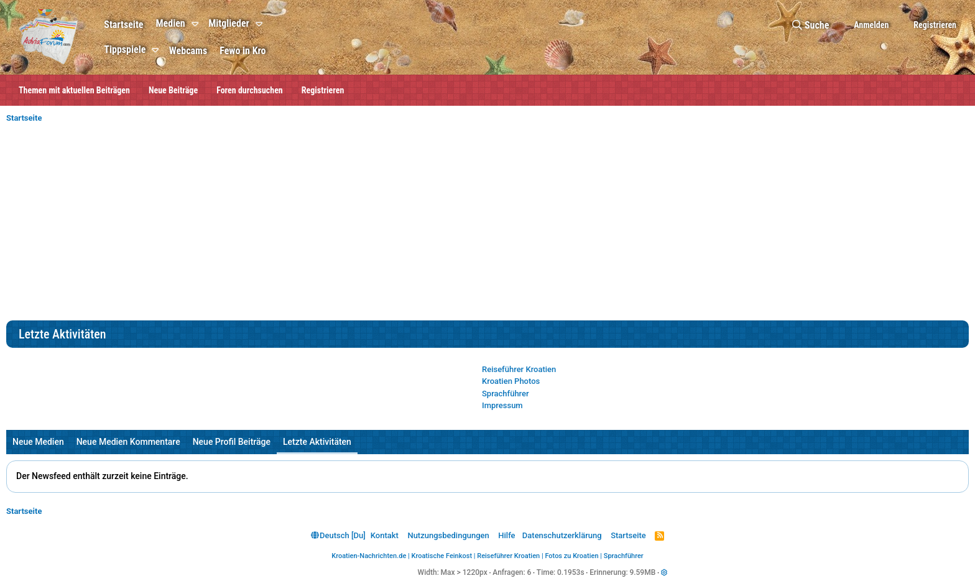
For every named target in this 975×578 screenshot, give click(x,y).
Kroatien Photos (511, 381)
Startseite (123, 24)
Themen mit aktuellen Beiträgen (74, 90)
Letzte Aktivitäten (317, 442)
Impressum (502, 405)
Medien (170, 23)
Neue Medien (38, 442)
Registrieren (323, 90)
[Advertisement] (487, 227)
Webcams (188, 51)
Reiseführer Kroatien (519, 369)
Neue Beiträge (173, 90)
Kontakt (385, 535)
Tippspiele (125, 49)
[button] (197, 24)
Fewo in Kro (242, 51)
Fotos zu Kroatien (571, 556)
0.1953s (571, 572)
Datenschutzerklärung (562, 535)
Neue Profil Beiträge (231, 442)
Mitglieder (228, 23)
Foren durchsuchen (249, 90)
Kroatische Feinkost (442, 556)
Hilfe (506, 535)
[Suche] (810, 25)
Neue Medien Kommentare (128, 442)
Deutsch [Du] (338, 535)
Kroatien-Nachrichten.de (368, 556)
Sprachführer (505, 393)
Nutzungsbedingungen (448, 535)
